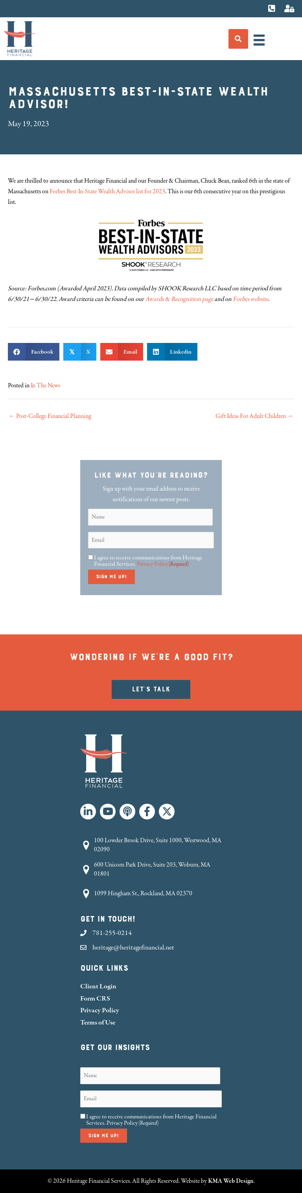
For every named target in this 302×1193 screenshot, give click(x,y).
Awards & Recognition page (179, 299)
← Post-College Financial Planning (50, 416)
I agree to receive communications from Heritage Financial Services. (148, 561)
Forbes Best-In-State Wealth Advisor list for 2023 (107, 191)
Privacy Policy (152, 564)
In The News (45, 385)
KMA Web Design (231, 1181)
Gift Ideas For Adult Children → (254, 416)
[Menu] (259, 40)
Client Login (98, 986)
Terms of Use (97, 1022)
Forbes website (250, 299)
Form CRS (95, 998)
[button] (88, 811)
